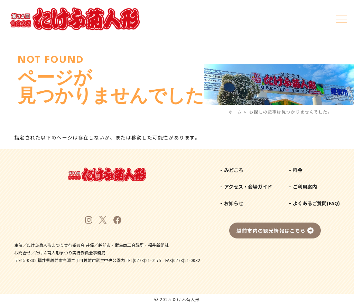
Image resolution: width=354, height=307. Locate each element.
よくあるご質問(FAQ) (316, 203)
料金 (297, 169)
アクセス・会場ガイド (248, 186)
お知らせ (233, 203)
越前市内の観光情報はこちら (271, 230)
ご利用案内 (305, 186)
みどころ (233, 169)
